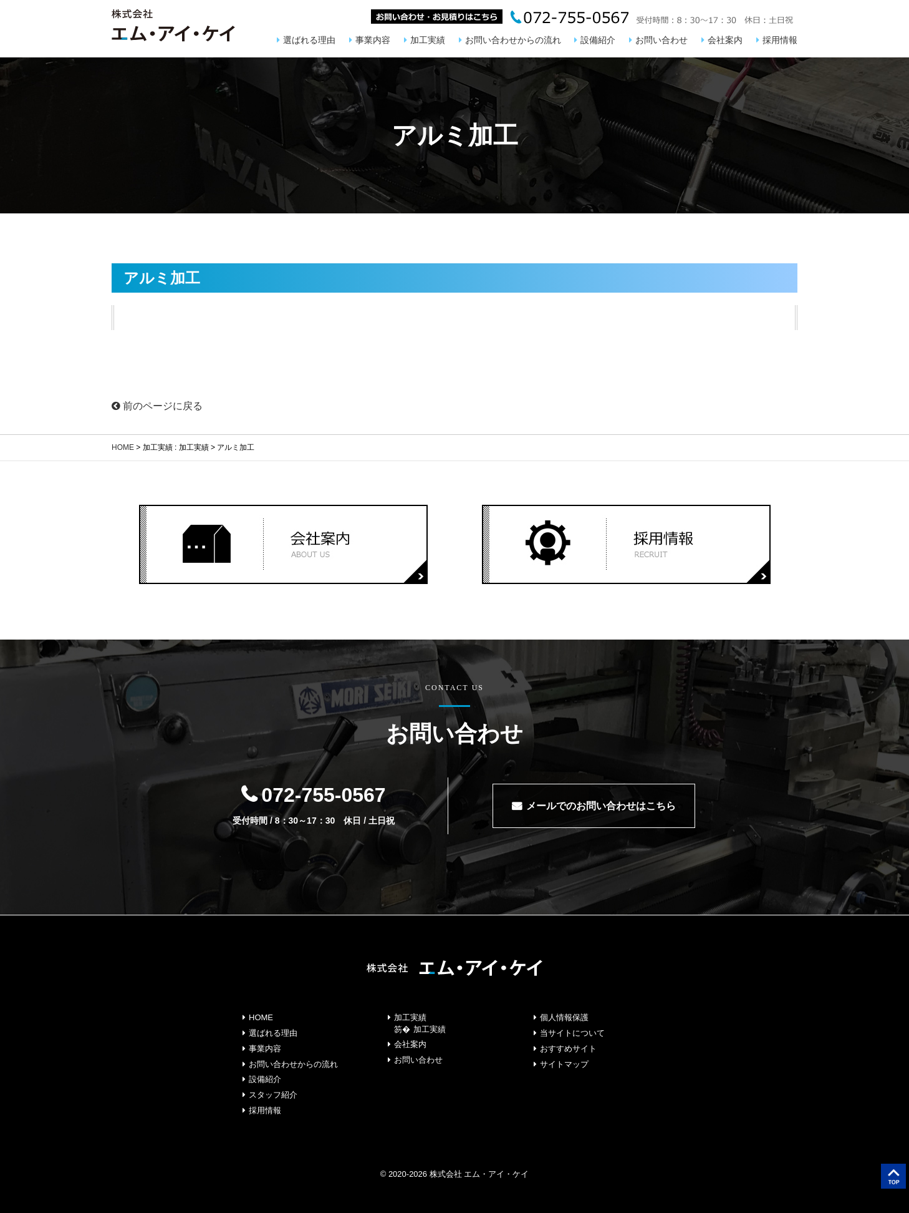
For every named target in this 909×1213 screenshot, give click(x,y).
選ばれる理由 (309, 40)
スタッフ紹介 (273, 1094)
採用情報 (779, 40)
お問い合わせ (661, 40)
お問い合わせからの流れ (513, 40)
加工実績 (427, 40)
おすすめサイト (568, 1048)
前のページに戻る (157, 406)
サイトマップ (564, 1064)
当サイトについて (572, 1033)
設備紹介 (597, 40)
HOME (123, 447)
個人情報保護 (564, 1017)
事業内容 (372, 40)
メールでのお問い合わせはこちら (601, 806)
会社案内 (725, 40)
